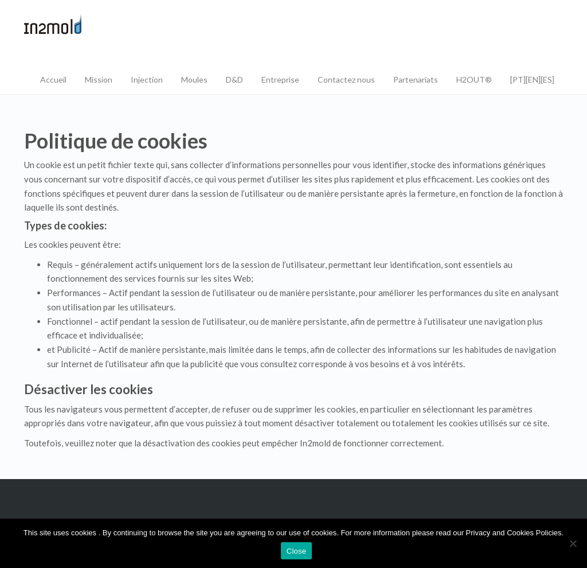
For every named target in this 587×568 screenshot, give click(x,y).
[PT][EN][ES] (532, 79)
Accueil (53, 79)
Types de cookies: (65, 225)
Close (297, 551)
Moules (194, 79)
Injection (147, 79)
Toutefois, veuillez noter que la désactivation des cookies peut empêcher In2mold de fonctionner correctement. (234, 443)
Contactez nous (346, 79)
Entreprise (280, 79)
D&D (234, 79)
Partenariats (415, 79)
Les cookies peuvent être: (73, 244)
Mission (98, 79)
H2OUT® (474, 79)
